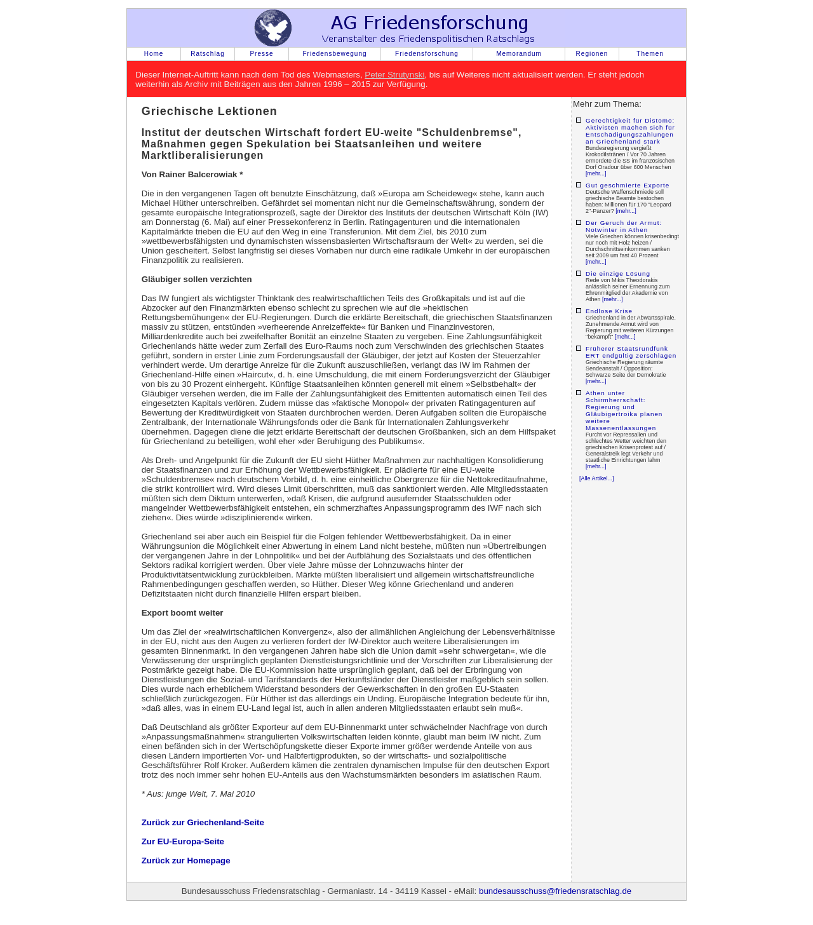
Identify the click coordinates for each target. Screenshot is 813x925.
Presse (261, 53)
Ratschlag (207, 53)
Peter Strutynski (394, 74)
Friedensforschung (427, 53)
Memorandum (519, 53)
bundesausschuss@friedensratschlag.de (555, 891)
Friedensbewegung (334, 53)
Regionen (592, 53)
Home (154, 53)
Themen (650, 53)
